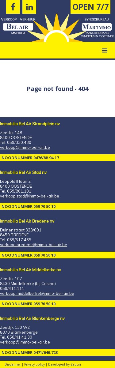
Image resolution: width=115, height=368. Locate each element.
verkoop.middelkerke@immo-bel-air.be (37, 293)
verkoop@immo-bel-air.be (25, 147)
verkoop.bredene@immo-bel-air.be (33, 244)
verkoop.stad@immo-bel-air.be (29, 195)
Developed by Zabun (64, 364)
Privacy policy (34, 364)
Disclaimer (13, 364)
